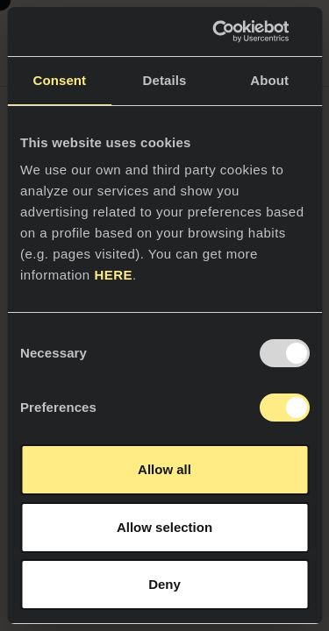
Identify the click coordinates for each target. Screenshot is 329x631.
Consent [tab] (59, 80)
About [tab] (269, 80)
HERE (113, 274)
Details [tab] (165, 80)
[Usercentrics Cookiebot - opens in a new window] (234, 31)
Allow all (164, 469)
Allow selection (164, 527)
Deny (164, 584)
